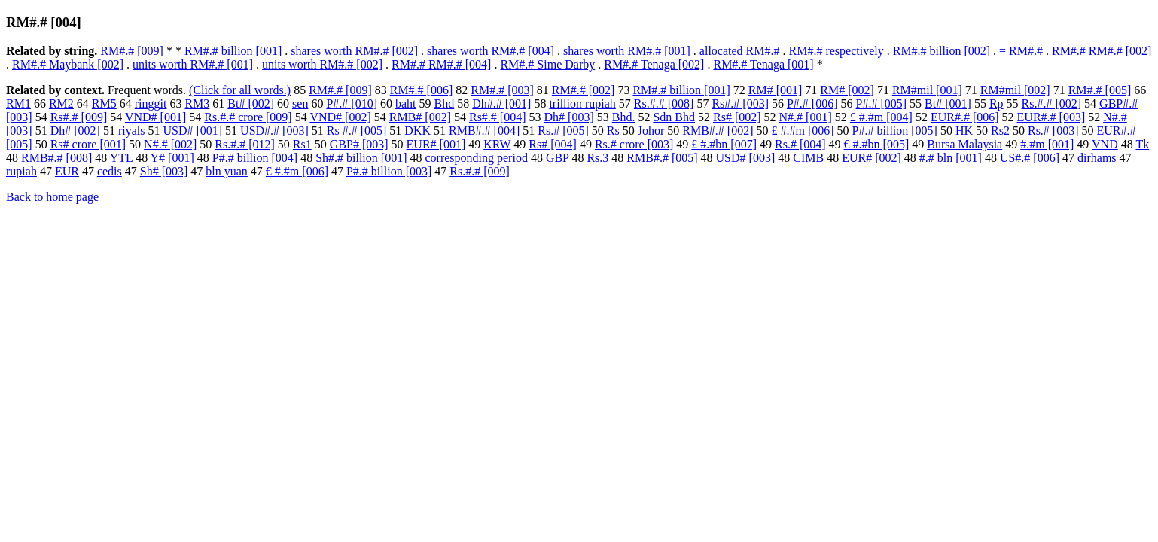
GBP (557, 157)
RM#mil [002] (1015, 90)
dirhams (1097, 157)
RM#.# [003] (502, 90)
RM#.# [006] (421, 90)
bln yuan (227, 171)
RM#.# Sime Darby (547, 64)
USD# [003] (746, 157)
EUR (67, 171)
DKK (417, 130)
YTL (121, 157)
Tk (1142, 144)
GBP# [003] (359, 144)
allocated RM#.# (739, 50)
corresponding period (476, 157)
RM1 (18, 103)
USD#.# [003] (274, 130)
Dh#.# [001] (501, 103)
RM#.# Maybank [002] (67, 64)
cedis (109, 171)
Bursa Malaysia (964, 144)
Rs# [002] (737, 117)
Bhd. (623, 117)
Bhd (444, 103)
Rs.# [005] (563, 130)
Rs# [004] (553, 144)
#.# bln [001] (950, 157)
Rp (996, 103)
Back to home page (52, 196)
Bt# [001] (948, 103)
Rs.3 (597, 157)
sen (300, 103)
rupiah (21, 171)
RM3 (196, 103)
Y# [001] (172, 157)
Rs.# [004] (800, 144)
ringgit (151, 103)
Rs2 (1000, 130)
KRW (496, 144)
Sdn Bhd (674, 117)
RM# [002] (847, 90)
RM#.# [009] (131, 50)
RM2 (61, 103)
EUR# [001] (436, 144)
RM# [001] (775, 90)
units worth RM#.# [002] (322, 64)
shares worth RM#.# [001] (626, 50)
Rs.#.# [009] (479, 171)
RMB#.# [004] (484, 130)
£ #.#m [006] (803, 130)
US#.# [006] (1029, 157)
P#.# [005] (881, 103)
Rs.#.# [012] (245, 144)
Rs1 (302, 144)
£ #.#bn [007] (724, 144)
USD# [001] (192, 130)
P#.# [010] (351, 103)
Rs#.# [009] (79, 117)
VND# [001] (155, 117)
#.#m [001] (1047, 144)
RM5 (104, 103)
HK (964, 130)
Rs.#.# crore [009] (247, 117)
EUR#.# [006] (965, 117)
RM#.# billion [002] (941, 50)
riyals (131, 130)
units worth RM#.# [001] (193, 64)
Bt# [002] (250, 103)
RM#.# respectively (836, 50)
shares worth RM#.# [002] (354, 50)
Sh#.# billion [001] (361, 157)
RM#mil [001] (927, 90)
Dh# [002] (75, 130)
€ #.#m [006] (297, 171)
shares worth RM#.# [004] (490, 50)
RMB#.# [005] (661, 157)
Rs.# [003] (1053, 130)
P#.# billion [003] (388, 171)
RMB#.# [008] (56, 157)
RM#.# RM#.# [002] (1101, 50)
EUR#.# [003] (1051, 117)
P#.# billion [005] (894, 130)
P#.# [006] (812, 103)
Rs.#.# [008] (664, 103)
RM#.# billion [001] (233, 50)
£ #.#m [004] (881, 117)
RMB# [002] (420, 117)
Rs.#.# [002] (1052, 103)
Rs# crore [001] (88, 144)
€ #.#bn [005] (877, 144)
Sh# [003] (164, 171)
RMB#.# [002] (717, 130)
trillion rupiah (582, 103)
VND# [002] (339, 117)
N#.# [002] (170, 144)
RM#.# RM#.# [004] (441, 64)
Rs (613, 130)
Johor (651, 130)
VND (1105, 144)
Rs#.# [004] (497, 117)
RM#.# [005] (1100, 90)
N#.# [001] (805, 117)
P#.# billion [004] (254, 157)
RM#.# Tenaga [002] (654, 64)
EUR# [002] (871, 157)
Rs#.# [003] (740, 103)
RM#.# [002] (583, 90)
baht (405, 103)
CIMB (808, 157)
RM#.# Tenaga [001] (763, 64)
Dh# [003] (569, 117)
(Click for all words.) (240, 90)
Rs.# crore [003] (634, 144)
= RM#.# (1021, 50)
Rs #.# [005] (357, 130)
